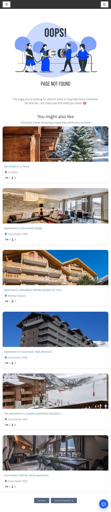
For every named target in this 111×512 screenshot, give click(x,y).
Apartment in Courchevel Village (23, 228)
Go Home (42, 500)
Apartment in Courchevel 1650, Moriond (27, 351)
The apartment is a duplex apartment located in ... (34, 413)
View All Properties (64, 500)
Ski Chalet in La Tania (16, 166)
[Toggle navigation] (105, 4)
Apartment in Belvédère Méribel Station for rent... (33, 290)
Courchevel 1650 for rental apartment (26, 475)
